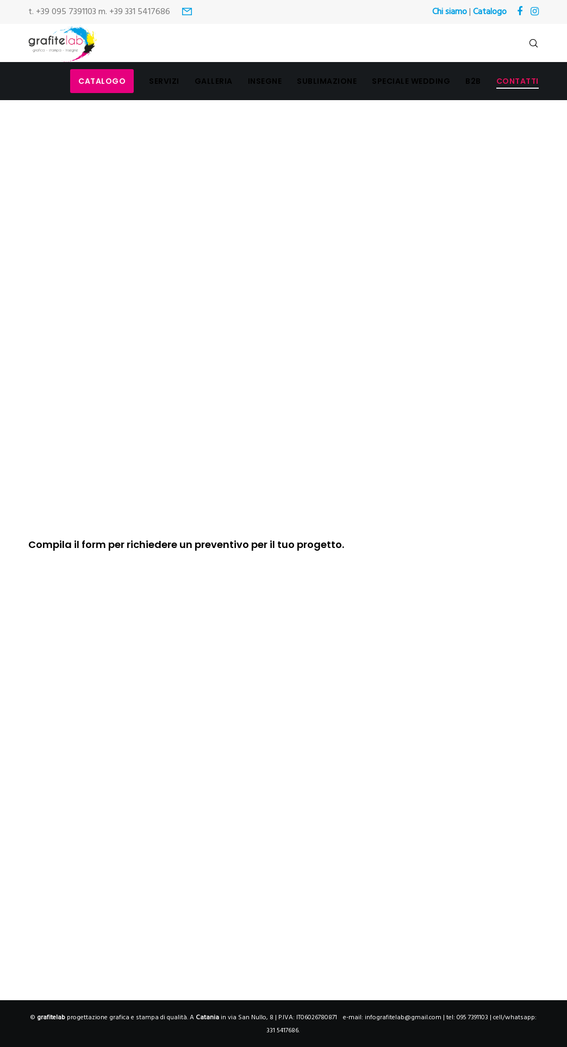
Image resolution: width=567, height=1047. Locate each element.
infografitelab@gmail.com (403, 1017)
